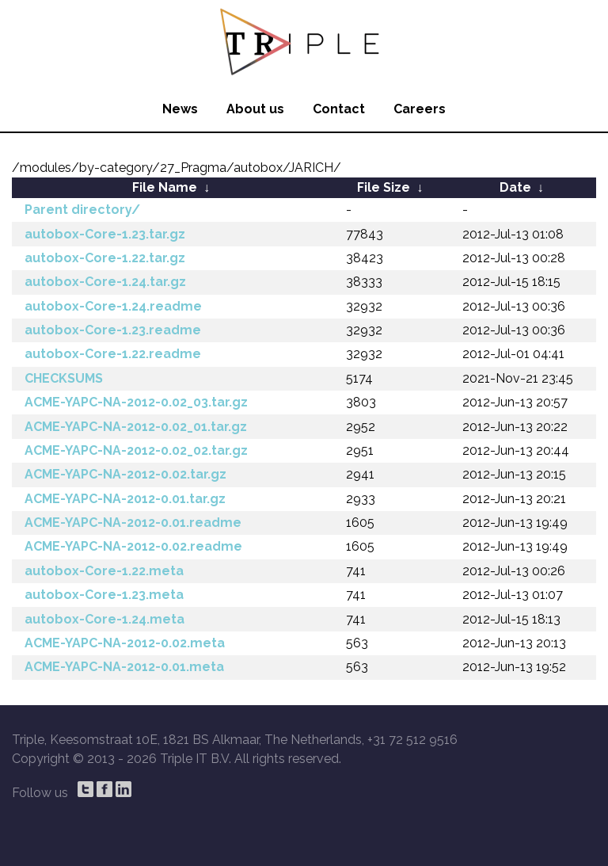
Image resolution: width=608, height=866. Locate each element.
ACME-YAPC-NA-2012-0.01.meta (124, 666)
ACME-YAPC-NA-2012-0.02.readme (133, 546)
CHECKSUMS (64, 378)
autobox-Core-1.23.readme (113, 330)
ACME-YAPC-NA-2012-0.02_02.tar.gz (136, 450)
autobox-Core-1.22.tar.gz (105, 257)
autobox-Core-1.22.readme (113, 353)
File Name (164, 187)
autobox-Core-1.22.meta (104, 570)
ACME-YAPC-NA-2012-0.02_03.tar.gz (136, 402)
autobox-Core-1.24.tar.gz (105, 281)
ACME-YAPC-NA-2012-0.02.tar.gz (125, 474)
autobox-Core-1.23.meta (104, 594)
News (180, 108)
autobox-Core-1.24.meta (104, 619)
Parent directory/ (82, 209)
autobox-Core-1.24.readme (113, 306)
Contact (339, 108)
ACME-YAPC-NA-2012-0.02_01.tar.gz (136, 426)
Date (515, 187)
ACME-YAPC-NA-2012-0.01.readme (133, 522)
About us (255, 108)
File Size (383, 187)
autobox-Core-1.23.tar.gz (105, 234)
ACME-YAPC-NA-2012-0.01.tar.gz (125, 498)
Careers (419, 108)
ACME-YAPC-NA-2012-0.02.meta (125, 642)
